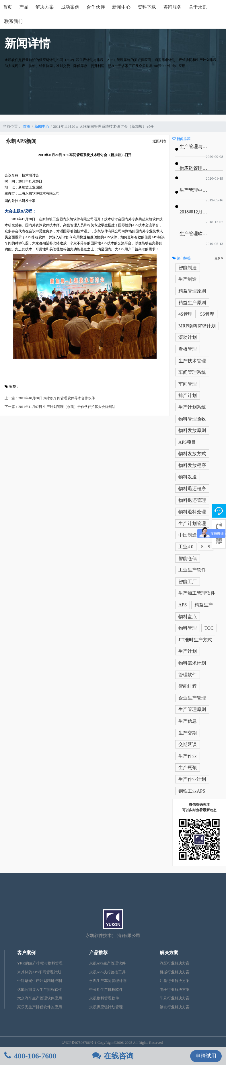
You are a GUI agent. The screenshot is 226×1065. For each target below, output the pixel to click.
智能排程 (187, 686)
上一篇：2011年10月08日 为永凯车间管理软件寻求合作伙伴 (50, 398)
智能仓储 (187, 558)
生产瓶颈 (187, 767)
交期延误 (187, 744)
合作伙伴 (96, 7)
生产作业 (187, 756)
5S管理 (207, 314)
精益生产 (203, 604)
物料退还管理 (192, 500)
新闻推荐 (181, 139)
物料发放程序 (192, 465)
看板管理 (187, 349)
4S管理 (185, 314)
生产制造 (187, 279)
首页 (7, 7)
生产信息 (187, 721)
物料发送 (187, 476)
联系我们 (13, 21)
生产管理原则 (192, 709)
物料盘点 (187, 616)
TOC (209, 628)
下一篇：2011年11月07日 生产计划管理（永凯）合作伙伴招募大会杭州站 (60, 407)
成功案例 (70, 7)
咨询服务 (172, 7)
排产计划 (187, 395)
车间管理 (187, 384)
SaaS (205, 546)
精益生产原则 (192, 302)
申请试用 (206, 1056)
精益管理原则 (192, 290)
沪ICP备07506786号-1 (79, 1043)
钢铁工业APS (191, 791)
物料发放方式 (192, 453)
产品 (23, 7)
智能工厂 (187, 581)
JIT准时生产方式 (195, 639)
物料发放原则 (192, 430)
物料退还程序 (192, 488)
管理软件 (187, 674)
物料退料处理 (192, 511)
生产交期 (187, 732)
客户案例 (26, 952)
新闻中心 (121, 7)
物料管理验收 (192, 418)
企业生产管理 (192, 697)
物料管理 (187, 628)
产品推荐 (98, 952)
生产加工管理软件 (196, 593)
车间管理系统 (192, 372)
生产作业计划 (192, 779)
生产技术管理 (192, 360)
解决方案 (45, 7)
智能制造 (187, 267)
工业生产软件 (192, 569)
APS (182, 604)
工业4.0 (185, 546)
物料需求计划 (192, 663)
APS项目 (187, 442)
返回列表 (159, 141)
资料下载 (147, 7)
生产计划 (187, 651)
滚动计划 (187, 337)
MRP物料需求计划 (197, 325)
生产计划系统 (192, 407)
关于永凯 (198, 7)
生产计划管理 (192, 523)
